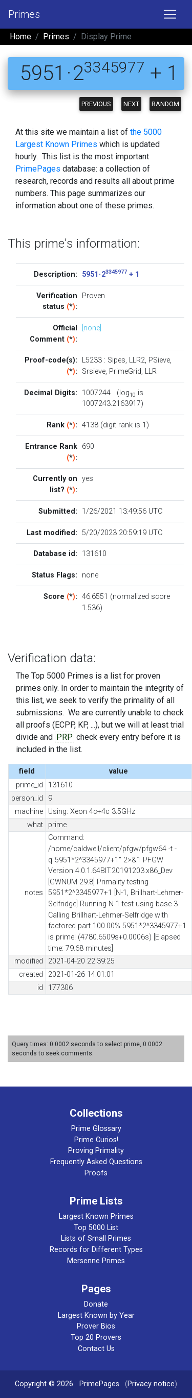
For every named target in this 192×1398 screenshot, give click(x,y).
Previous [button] (96, 104)
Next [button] (131, 104)
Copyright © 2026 (44, 1384)
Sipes (116, 360)
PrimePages (37, 169)
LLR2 (137, 360)
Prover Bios (96, 1326)
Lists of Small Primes (96, 1238)
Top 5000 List (96, 1227)
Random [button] (165, 104)
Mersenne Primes (96, 1261)
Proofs (96, 1173)
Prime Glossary (96, 1128)
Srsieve (93, 371)
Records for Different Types (96, 1249)
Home (20, 36)
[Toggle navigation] (170, 14)
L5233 (92, 360)
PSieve (159, 360)
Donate (96, 1304)
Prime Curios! (96, 1140)
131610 (94, 553)
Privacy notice (151, 1384)
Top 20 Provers (96, 1337)
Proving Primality (96, 1150)
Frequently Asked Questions (96, 1162)
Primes (24, 14)
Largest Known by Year (96, 1315)
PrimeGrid (125, 371)
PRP (64, 737)
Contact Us (96, 1348)
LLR (151, 371)
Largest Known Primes (96, 1216)
